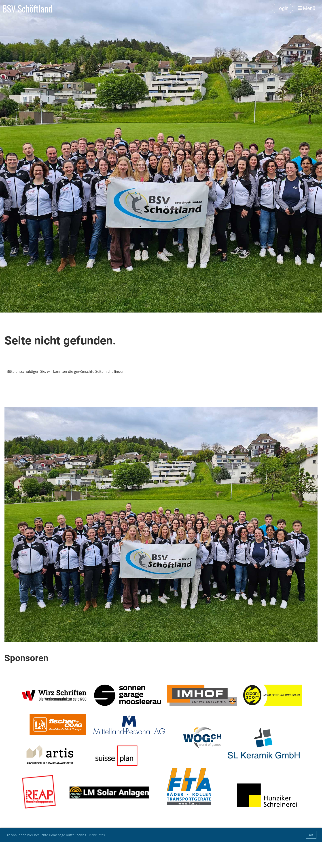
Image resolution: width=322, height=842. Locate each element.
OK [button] (311, 835)
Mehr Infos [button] (97, 835)
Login (282, 8)
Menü (306, 8)
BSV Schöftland (27, 8)
